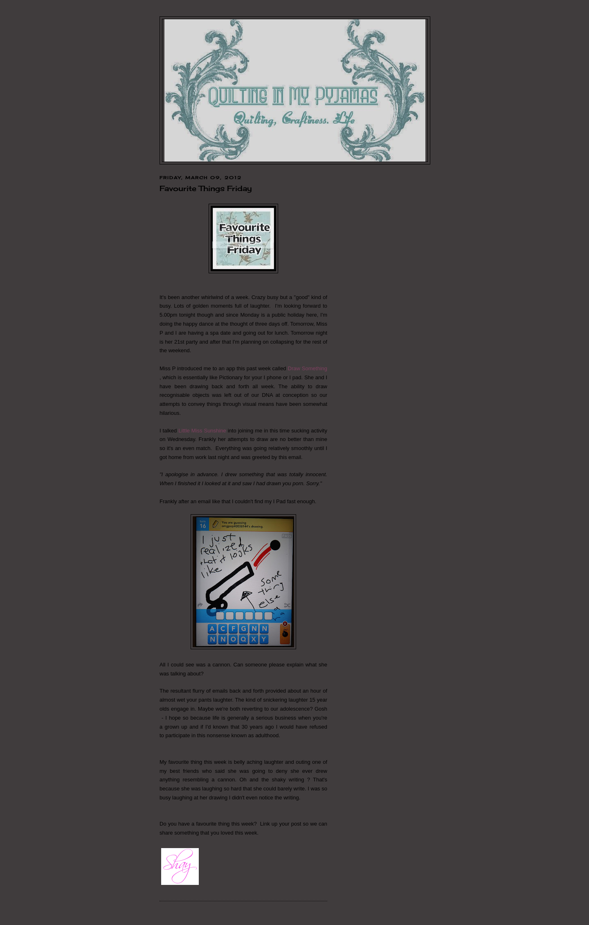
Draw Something (307, 368)
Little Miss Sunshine (202, 431)
